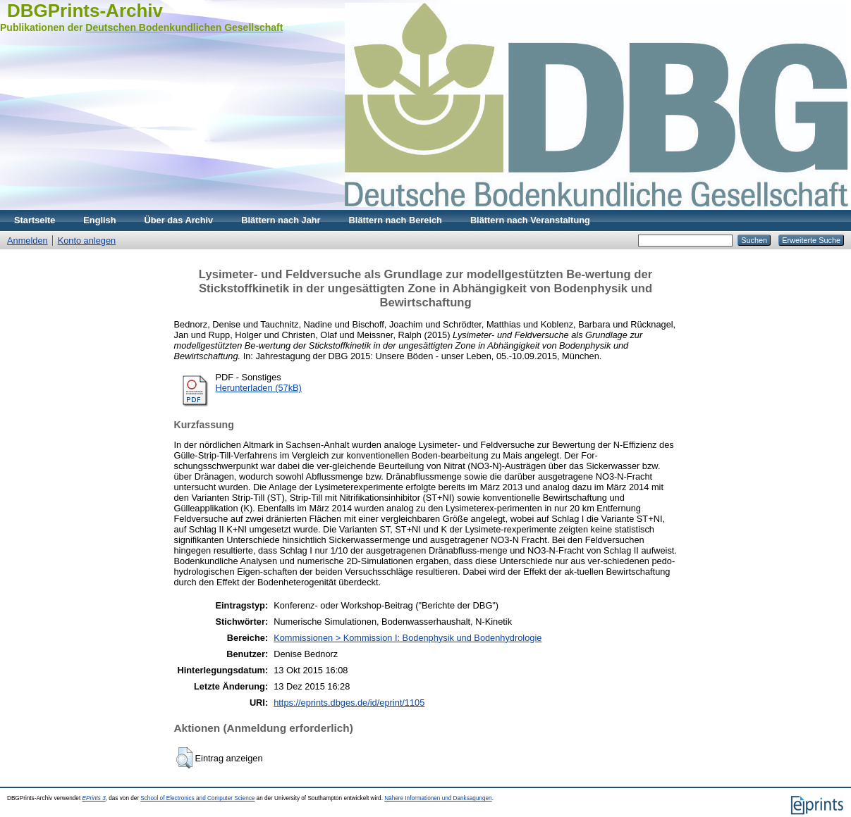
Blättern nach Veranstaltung (530, 220)
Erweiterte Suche (811, 240)
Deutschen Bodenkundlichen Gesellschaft (184, 27)
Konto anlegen (87, 240)
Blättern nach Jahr (280, 220)
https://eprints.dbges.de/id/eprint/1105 (349, 702)
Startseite (34, 220)
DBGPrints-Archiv (85, 10)
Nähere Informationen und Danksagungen (437, 798)
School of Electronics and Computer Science (197, 798)
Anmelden (27, 240)
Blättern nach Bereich (395, 220)
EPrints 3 (93, 798)
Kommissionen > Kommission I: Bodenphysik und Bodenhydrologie (407, 637)
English (99, 220)
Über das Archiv (179, 220)
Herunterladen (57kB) (259, 387)
